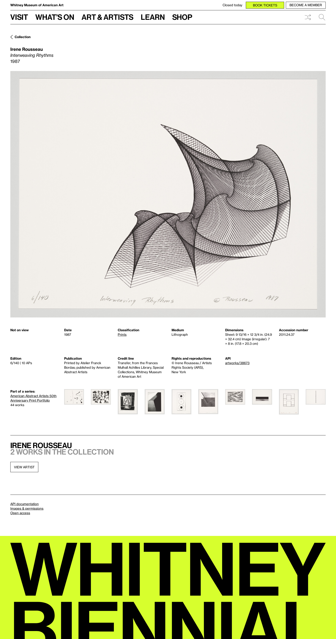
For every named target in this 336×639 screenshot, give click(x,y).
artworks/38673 (237, 363)
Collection (23, 37)
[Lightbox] (168, 194)
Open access (20, 513)
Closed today (232, 5)
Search (322, 17)
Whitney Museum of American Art (36, 5)
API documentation (24, 504)
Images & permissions (26, 508)
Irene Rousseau (26, 49)
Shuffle (307, 17)
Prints (122, 334)
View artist (24, 467)
